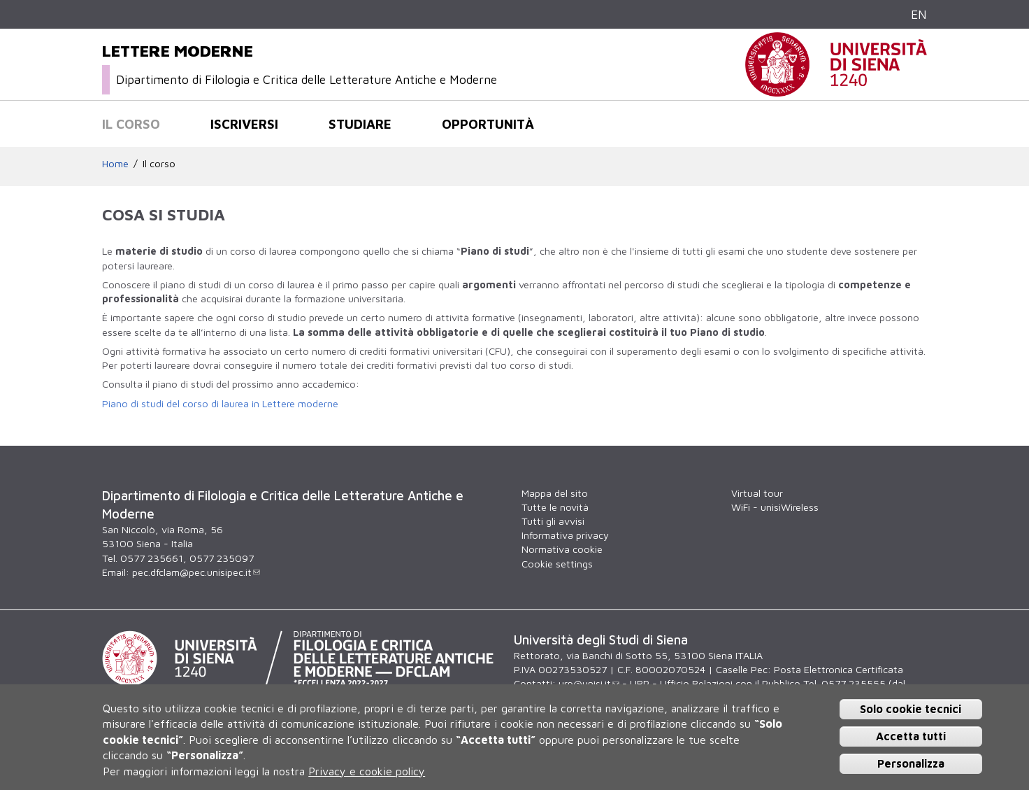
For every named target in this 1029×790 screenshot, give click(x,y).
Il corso (131, 124)
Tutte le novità (555, 507)
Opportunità (488, 124)
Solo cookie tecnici (910, 709)
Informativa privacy (565, 535)
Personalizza (910, 763)
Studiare (360, 124)
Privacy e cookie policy (366, 771)
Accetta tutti (911, 736)
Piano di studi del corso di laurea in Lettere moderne (220, 403)
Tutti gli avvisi (552, 521)
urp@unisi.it (589, 683)
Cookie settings (557, 564)
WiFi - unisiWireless (775, 507)
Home (115, 163)
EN (919, 14)
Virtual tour (757, 493)
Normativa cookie (562, 549)
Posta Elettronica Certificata (838, 669)
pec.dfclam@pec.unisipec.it (196, 572)
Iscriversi (244, 124)
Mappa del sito (554, 493)
